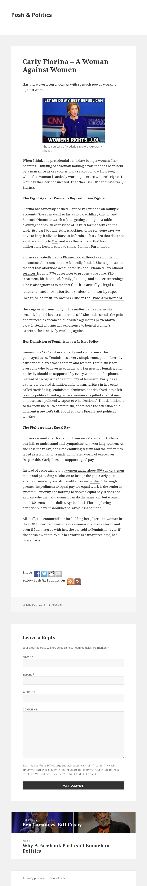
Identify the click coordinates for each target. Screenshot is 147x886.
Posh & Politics (31, 14)
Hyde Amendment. (107, 298)
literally (116, 357)
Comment (30, 709)
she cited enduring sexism (73, 449)
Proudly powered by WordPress (44, 878)
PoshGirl (56, 604)
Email (28, 674)
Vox (55, 241)
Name (28, 657)
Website (29, 692)
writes (95, 481)
